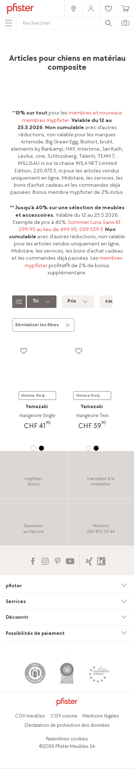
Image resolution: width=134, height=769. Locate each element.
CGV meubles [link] (30, 716)
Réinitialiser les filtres (42, 324)
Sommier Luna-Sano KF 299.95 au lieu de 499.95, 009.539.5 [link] (70, 226)
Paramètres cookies (67, 739)
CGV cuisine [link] (64, 716)
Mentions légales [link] (101, 716)
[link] (73, 8)
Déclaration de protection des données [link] (67, 725)
